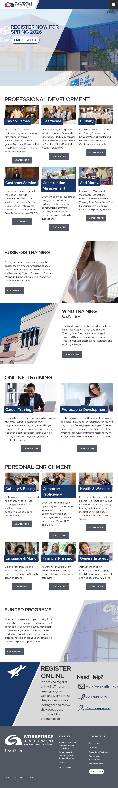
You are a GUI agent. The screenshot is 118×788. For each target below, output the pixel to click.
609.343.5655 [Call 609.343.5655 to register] (96, 697)
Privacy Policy (65, 767)
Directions (94, 747)
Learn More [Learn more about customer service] (21, 221)
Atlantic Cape (96, 771)
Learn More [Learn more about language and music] (21, 586)
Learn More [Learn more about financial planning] (59, 586)
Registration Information (95, 757)
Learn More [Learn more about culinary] (96, 152)
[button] (14, 290)
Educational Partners (98, 752)
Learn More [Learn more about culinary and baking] (21, 524)
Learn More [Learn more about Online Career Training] (31, 448)
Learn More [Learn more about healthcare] (59, 156)
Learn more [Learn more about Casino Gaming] (21, 160)
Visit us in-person (98, 708)
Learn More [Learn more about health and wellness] (96, 527)
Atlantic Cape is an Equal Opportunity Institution (67, 745)
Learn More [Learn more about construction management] (59, 227)
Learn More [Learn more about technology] (59, 535)
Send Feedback (96, 763)
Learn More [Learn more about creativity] (96, 586)
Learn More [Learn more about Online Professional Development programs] (87, 448)
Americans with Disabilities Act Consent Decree (66, 755)
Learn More (96, 218)
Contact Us (94, 743)
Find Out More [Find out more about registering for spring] (24, 40)
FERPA (62, 762)
